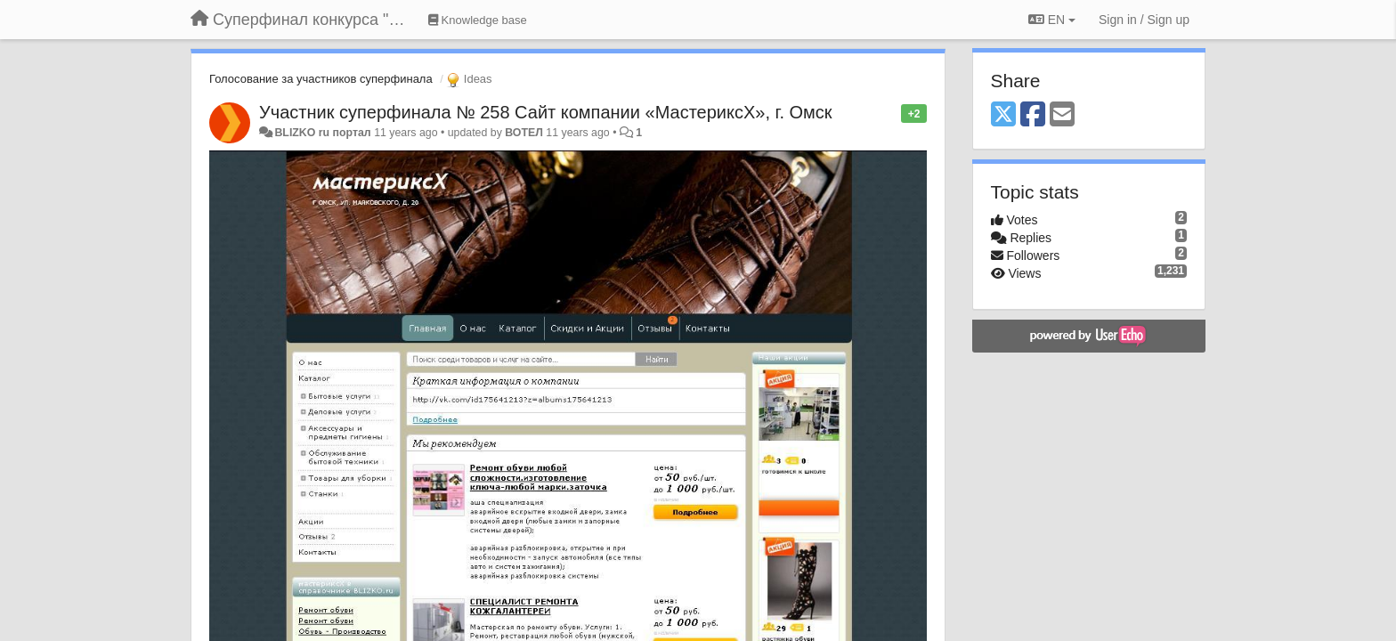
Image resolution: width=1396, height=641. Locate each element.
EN (1051, 19)
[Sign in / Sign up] (1144, 19)
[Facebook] (1032, 115)
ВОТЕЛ (524, 132)
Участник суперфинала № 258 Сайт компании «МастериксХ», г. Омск (545, 112)
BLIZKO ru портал (322, 132)
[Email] (1062, 115)
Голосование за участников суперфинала (321, 78)
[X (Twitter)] (1003, 115)
